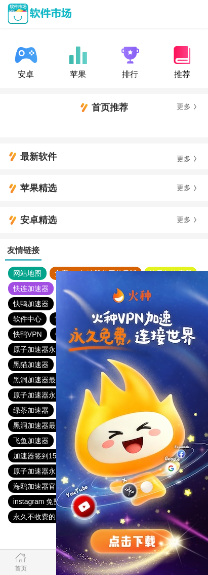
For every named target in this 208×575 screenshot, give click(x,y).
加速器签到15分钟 (42, 456)
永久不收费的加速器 (45, 517)
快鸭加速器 (31, 304)
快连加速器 (31, 288)
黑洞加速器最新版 (41, 380)
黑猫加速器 (31, 365)
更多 (184, 107)
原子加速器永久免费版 (48, 349)
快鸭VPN (27, 334)
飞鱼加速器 (31, 441)
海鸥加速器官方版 (41, 486)
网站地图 (27, 273)
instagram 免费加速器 (47, 501)
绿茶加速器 (31, 410)
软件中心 (27, 319)
